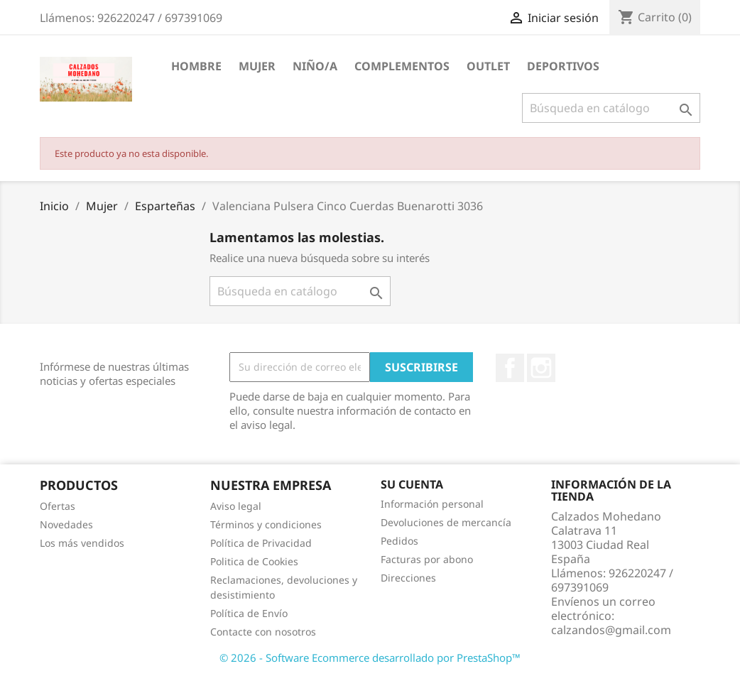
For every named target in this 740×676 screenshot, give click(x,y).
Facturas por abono (427, 559)
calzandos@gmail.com (611, 630)
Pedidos (399, 540)
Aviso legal (235, 506)
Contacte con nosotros (263, 631)
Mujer (257, 66)
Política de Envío (249, 613)
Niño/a (315, 66)
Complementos (402, 66)
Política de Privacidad (261, 543)
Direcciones (408, 577)
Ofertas (57, 506)
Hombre (196, 66)
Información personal (432, 504)
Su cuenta (412, 484)
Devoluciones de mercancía (446, 522)
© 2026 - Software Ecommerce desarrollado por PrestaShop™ (370, 657)
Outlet (488, 66)
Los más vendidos (82, 543)
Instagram (541, 368)
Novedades (66, 524)
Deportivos (563, 66)
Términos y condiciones (266, 524)
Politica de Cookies (254, 561)
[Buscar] (611, 108)
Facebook (510, 368)
